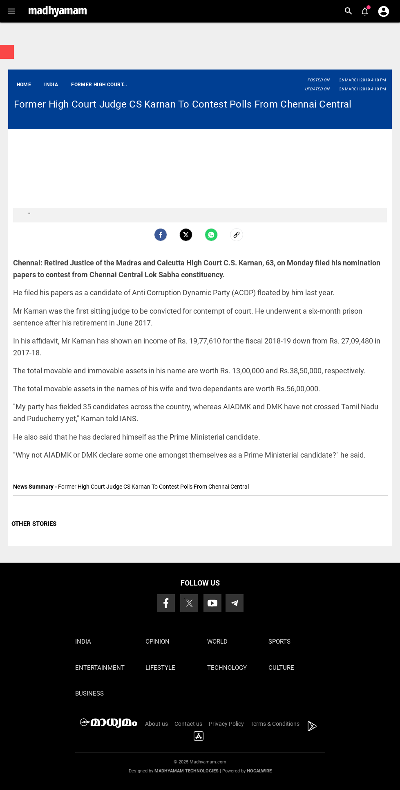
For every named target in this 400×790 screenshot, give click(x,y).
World (217, 641)
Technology (227, 667)
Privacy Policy (226, 723)
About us (156, 723)
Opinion (157, 641)
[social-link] (236, 234)
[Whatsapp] (211, 234)
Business (89, 693)
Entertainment (100, 667)
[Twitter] (185, 234)
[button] (11, 11)
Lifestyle (160, 667)
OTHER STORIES (33, 523)
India (83, 641)
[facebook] (160, 234)
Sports (279, 641)
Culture (281, 667)
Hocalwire (259, 771)
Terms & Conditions (274, 723)
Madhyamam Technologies (186, 771)
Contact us (188, 723)
